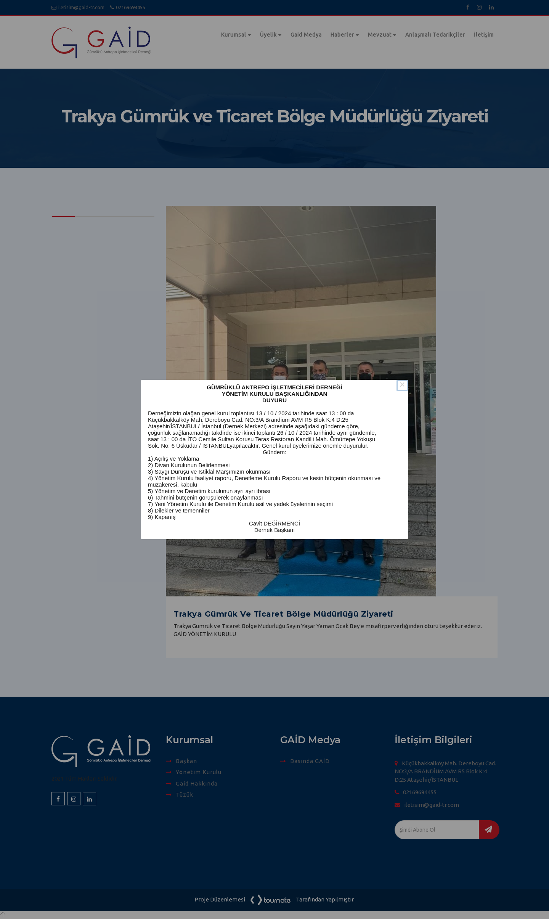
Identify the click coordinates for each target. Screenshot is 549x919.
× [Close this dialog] (402, 385)
